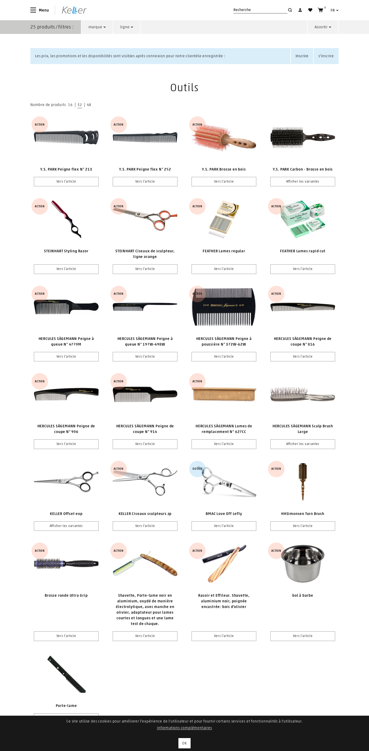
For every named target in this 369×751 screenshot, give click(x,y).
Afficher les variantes (302, 181)
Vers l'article (66, 181)
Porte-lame (66, 706)
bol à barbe (302, 595)
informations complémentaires (184, 728)
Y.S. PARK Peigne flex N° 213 (66, 169)
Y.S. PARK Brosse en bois (224, 169)
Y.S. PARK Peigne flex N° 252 (145, 169)
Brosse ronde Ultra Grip (66, 595)
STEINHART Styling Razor (66, 251)
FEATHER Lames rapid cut (302, 251)
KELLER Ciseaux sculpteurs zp (145, 514)
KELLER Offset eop (66, 514)
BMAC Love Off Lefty (224, 514)
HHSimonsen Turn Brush (302, 514)
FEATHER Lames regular (224, 251)
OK (184, 743)
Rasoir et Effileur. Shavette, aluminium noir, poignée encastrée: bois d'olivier (224, 601)
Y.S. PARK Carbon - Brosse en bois (303, 169)
